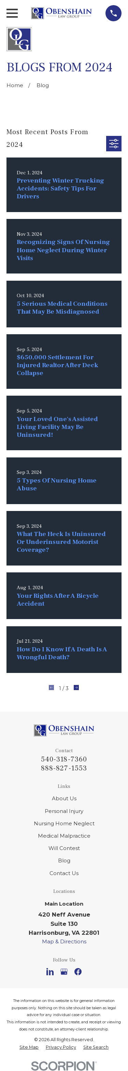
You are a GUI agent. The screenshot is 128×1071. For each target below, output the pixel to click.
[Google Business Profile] (64, 971)
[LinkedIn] (50, 971)
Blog (64, 860)
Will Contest (64, 848)
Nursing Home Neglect (64, 823)
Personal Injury (64, 811)
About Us (64, 798)
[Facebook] (78, 971)
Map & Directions (64, 941)
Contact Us (64, 873)
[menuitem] (29, 1047)
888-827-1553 (64, 768)
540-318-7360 (64, 759)
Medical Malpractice (64, 836)
